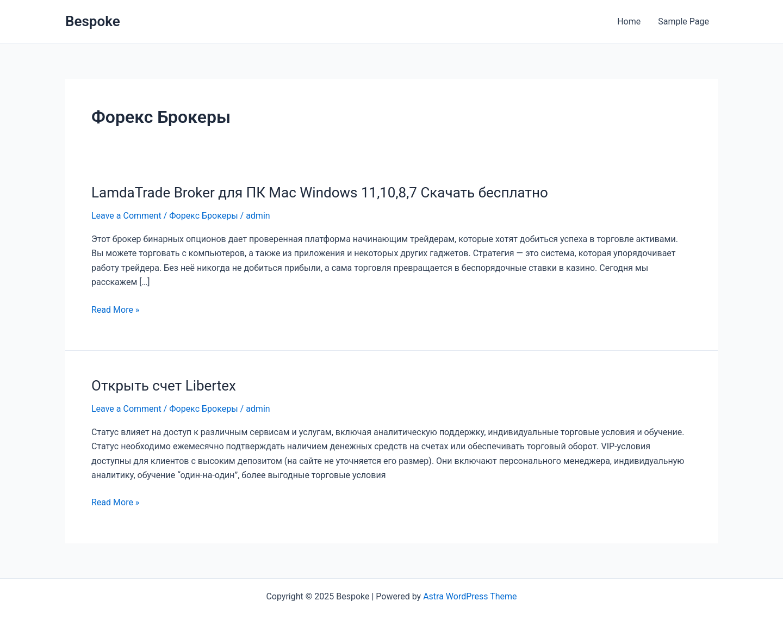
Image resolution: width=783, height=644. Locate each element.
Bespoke (92, 21)
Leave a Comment (126, 215)
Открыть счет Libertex (163, 385)
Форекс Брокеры (203, 215)
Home (629, 21)
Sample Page (683, 21)
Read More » (115, 309)
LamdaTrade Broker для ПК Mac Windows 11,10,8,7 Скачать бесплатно (319, 192)
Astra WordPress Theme (470, 596)
